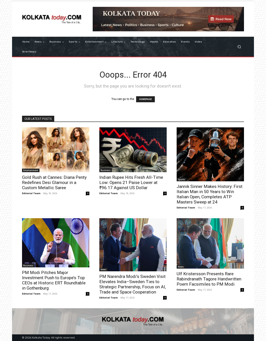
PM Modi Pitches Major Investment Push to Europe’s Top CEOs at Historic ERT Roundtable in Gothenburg (54, 280)
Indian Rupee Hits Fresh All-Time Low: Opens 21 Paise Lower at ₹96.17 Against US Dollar (131, 182)
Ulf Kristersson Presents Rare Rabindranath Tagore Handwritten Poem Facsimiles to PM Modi (209, 279)
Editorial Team (31, 193)
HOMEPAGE (145, 99)
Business (106, 170)
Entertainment (30, 170)
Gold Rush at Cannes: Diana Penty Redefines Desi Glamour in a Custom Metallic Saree (54, 182)
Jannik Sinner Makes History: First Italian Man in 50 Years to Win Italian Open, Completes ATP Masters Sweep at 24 (210, 194)
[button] (239, 47)
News (103, 269)
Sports (181, 179)
